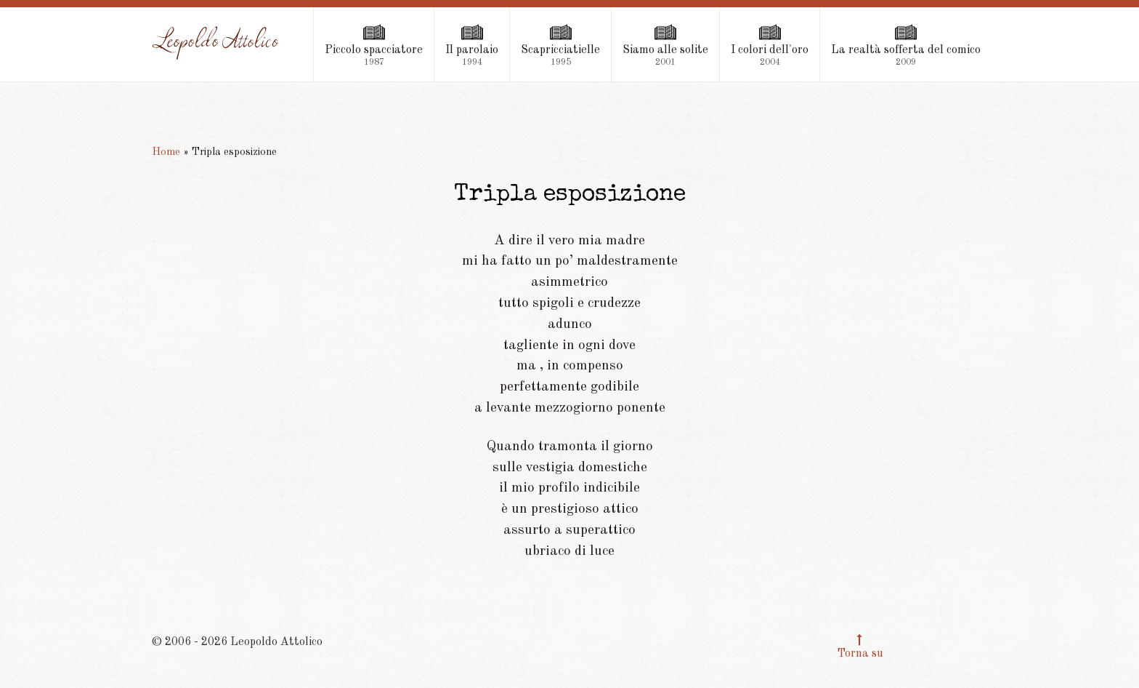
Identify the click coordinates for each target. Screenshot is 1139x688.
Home (166, 152)
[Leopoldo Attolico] (216, 42)
